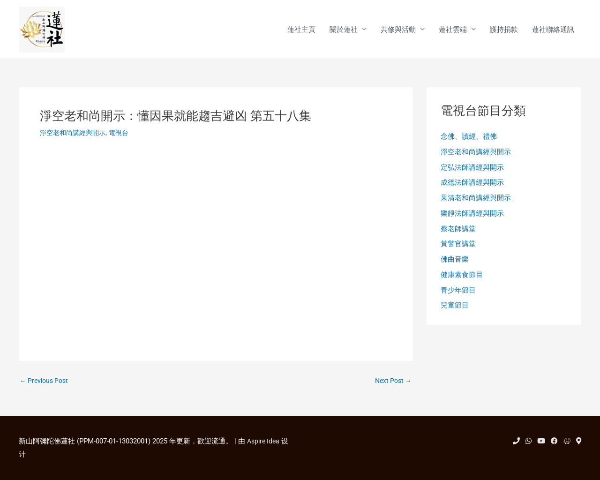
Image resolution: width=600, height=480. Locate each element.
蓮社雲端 (453, 30)
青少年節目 (458, 296)
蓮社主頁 (301, 30)
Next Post (392, 382)
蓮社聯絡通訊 (553, 30)
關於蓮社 (344, 30)
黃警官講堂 (458, 248)
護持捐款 (504, 30)
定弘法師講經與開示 (472, 169)
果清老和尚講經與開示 (476, 201)
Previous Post (46, 382)
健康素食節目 (462, 280)
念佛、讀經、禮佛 (469, 138)
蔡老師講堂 (458, 232)
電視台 (124, 133)
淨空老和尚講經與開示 (75, 133)
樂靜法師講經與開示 (472, 217)
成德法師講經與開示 (472, 185)
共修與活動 (398, 30)
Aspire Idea (264, 441)
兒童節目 (455, 312)
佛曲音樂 (455, 264)
